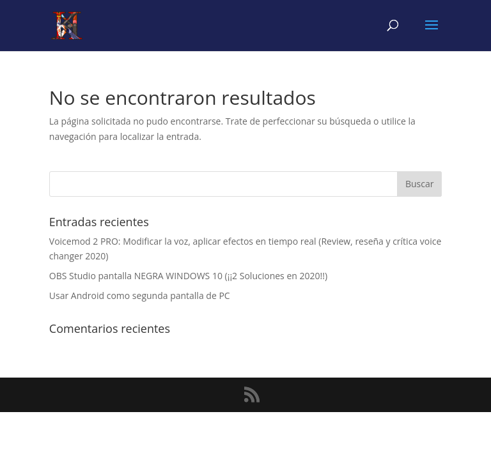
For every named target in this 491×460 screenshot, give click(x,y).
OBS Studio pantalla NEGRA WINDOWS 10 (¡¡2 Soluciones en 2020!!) (188, 276)
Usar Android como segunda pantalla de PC (139, 295)
